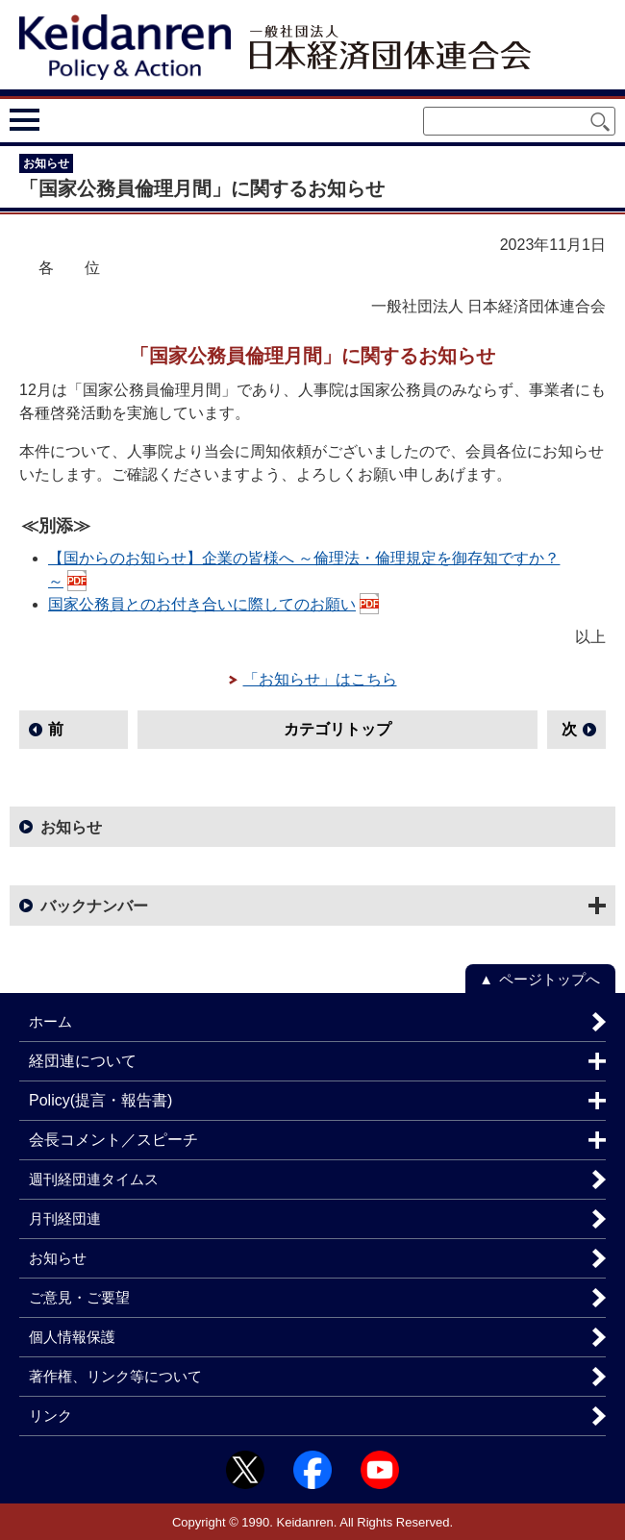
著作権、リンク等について (115, 1376)
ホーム (50, 1021)
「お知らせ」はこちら (320, 679)
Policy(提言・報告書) (100, 1100)
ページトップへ (549, 979)
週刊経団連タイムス (94, 1179)
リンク (50, 1415)
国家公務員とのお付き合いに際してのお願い (202, 604)
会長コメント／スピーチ (113, 1139)
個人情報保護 (72, 1337)
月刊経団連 (65, 1218)
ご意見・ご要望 (79, 1297)
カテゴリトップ (337, 729)
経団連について (83, 1061)
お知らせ (71, 827)
